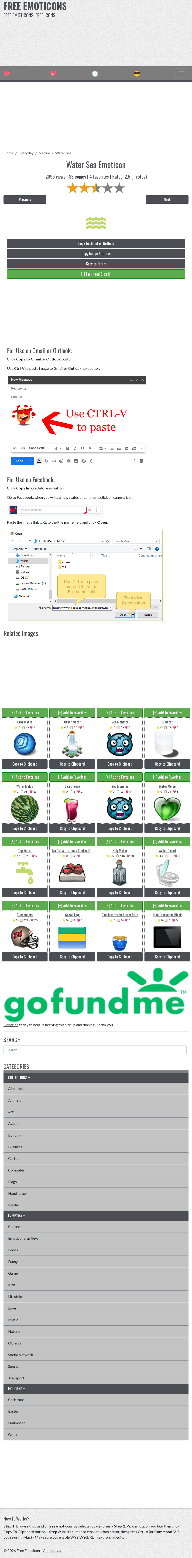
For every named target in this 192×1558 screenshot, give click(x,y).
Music (13, 1319)
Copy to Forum (96, 264)
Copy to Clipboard (24, 764)
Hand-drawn (18, 1193)
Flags (12, 1181)
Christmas (16, 1399)
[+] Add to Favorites (24, 713)
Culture (14, 1226)
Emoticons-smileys (23, 1238)
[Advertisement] (130, 32)
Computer (16, 1170)
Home (8, 153)
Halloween (16, 1423)
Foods (13, 1250)
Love (12, 1308)
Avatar (13, 1123)
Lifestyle (15, 1296)
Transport (16, 1378)
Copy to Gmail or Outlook (96, 243)
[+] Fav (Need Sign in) (96, 274)
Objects (14, 1343)
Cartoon (14, 1158)
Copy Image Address (96, 253)
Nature (44, 153)
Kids (11, 1285)
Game (13, 1273)
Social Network (20, 1354)
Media (13, 1205)
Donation (10, 1024)
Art (11, 1112)
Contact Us (52, 1550)
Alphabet (15, 1088)
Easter (13, 1411)
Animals (14, 1100)
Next (167, 199)
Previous (25, 199)
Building (14, 1135)
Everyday (26, 153)
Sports (13, 1366)
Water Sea (63, 153)
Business (15, 1146)
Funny (13, 1261)
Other (13, 1434)
